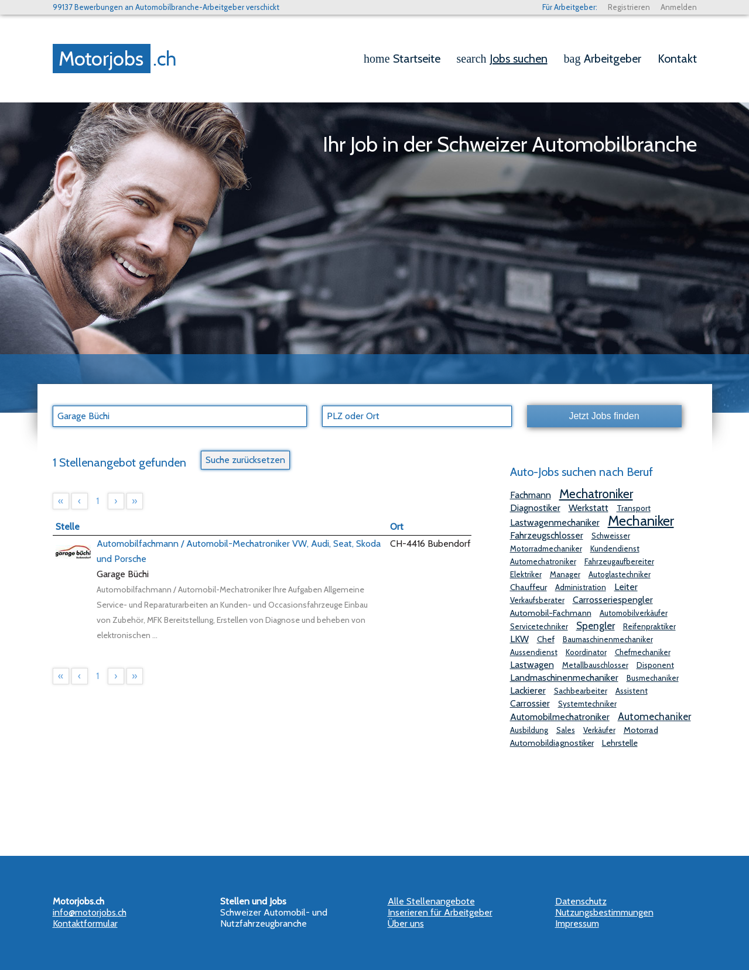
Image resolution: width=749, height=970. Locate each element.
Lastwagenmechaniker (555, 522)
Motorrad (641, 730)
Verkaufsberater (537, 600)
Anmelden (679, 7)
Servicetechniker (539, 626)
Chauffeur (528, 587)
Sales (565, 730)
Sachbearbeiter (580, 690)
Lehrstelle (620, 743)
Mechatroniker (596, 493)
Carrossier (530, 703)
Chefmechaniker (643, 652)
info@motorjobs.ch (89, 912)
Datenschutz (581, 901)
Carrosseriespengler (613, 599)
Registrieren (629, 7)
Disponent (655, 665)
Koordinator (586, 652)
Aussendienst (534, 652)
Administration (580, 587)
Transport (634, 508)
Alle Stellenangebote (431, 901)
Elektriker (526, 574)
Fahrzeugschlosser (546, 535)
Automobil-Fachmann (550, 613)
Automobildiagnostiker (552, 743)
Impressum (577, 923)
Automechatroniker (543, 561)
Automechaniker (654, 716)
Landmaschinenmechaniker (564, 677)
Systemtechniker (587, 703)
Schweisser (610, 535)
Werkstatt (588, 507)
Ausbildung (529, 730)
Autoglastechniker (620, 574)
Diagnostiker (535, 507)
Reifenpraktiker (649, 626)
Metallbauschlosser (595, 665)
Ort (396, 526)
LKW (519, 639)
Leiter (626, 586)
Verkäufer (599, 730)
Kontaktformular (85, 923)
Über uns (406, 923)
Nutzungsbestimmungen (604, 912)
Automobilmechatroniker (560, 716)
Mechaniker (641, 520)
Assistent (631, 690)
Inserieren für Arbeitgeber (440, 912)
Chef (546, 639)
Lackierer (528, 690)
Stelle (68, 526)
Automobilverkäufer (634, 613)
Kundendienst (614, 548)
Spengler (595, 625)
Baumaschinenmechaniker (608, 639)
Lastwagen (532, 664)
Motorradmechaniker (546, 548)
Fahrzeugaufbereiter (619, 561)
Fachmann (530, 495)
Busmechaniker (653, 678)
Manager (565, 574)
